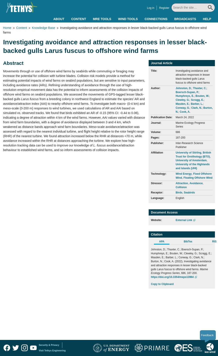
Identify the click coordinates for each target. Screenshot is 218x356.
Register (165, 7)
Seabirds (189, 192)
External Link (184, 220)
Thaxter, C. (200, 88)
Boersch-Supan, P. (187, 92)
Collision (181, 187)
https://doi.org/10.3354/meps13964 (172, 277)
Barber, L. (197, 103)
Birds (179, 192)
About (58, 19)
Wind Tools (128, 19)
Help (207, 19)
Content (78, 19)
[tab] (164, 242)
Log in (151, 7)
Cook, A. (185, 111)
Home (7, 28)
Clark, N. (196, 107)
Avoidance (196, 183)
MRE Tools (102, 19)
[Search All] (193, 7)
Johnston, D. (183, 88)
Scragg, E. (197, 99)
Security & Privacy (49, 345)
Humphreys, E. (185, 95)
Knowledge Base (43, 28)
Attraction (182, 183)
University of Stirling (188, 152)
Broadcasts (185, 19)
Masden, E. (182, 103)
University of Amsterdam (191, 160)
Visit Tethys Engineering (52, 350)
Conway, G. (183, 107)
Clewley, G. (183, 99)
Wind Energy (184, 173)
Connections (156, 19)
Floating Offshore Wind (198, 177)
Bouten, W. (202, 95)
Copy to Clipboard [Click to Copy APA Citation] (162, 284)
